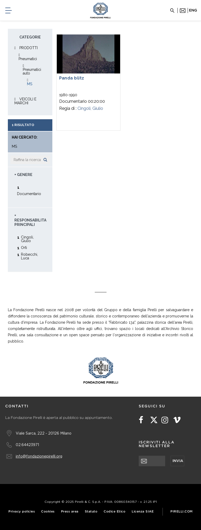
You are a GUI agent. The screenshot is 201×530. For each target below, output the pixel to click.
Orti (24, 247)
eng (193, 10)
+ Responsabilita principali (30, 220)
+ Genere (23, 175)
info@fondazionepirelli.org (39, 456)
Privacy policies (21, 511)
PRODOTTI (28, 48)
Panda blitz (71, 78)
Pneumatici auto (32, 71)
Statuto (91, 511)
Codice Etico (114, 511)
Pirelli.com (181, 511)
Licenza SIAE (143, 511)
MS (29, 84)
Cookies (48, 511)
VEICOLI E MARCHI (25, 101)
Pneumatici (28, 59)
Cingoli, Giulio (90, 108)
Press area (70, 511)
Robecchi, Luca (29, 256)
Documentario (29, 194)
